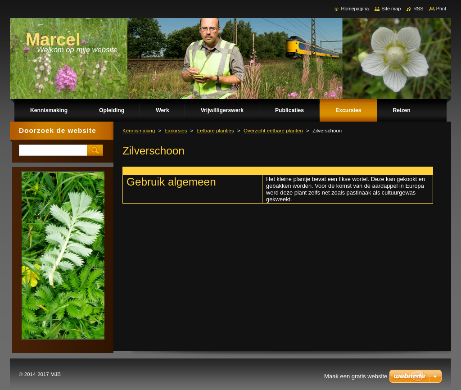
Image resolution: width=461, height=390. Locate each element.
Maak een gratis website (355, 376)
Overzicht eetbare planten (273, 130)
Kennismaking (138, 130)
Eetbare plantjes (215, 130)
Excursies (175, 130)
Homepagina (355, 8)
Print (441, 8)
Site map (391, 8)
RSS (418, 8)
